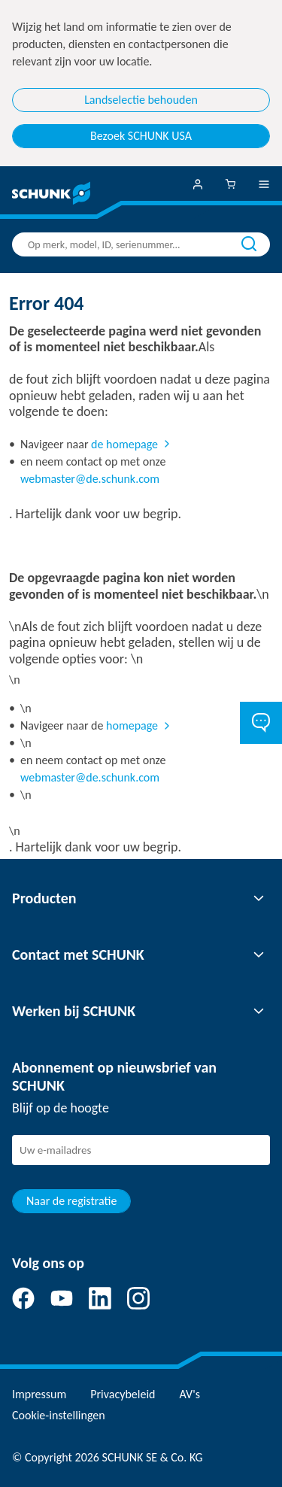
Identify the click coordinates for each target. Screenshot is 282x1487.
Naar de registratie (71, 1201)
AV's (190, 1394)
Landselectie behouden (141, 100)
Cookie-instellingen (58, 1415)
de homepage (124, 444)
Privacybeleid (122, 1394)
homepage (132, 725)
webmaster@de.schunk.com (89, 479)
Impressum (39, 1394)
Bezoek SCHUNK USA (141, 136)
